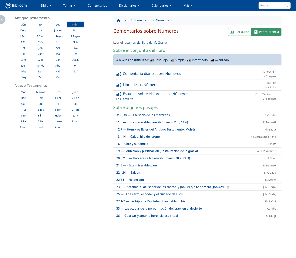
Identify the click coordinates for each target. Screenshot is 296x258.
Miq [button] (23, 71)
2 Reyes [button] (75, 36)
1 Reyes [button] (58, 36)
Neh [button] (75, 42)
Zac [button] (41, 77)
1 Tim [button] (58, 109)
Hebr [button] (58, 115)
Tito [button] (23, 115)
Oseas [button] (75, 59)
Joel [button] (23, 65)
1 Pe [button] (23, 121)
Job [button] (41, 48)
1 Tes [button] (23, 109)
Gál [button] (23, 104)
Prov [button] (75, 48)
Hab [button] (58, 71)
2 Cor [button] (75, 98)
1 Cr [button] (23, 42)
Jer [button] (75, 54)
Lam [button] (23, 59)
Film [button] (40, 115)
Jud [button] (41, 127)
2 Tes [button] (41, 109)
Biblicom (16, 6)
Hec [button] (23, 98)
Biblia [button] (44, 5)
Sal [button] (58, 48)
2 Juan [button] (75, 121)
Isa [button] (58, 54)
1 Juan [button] (58, 121)
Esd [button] (58, 42)
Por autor (239, 32)
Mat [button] (23, 92)
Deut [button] (23, 30)
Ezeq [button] (41, 59)
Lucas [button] (58, 92)
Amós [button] (40, 65)
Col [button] (75, 104)
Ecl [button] (23, 54)
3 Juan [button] (23, 127)
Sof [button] (75, 71)
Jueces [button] (58, 30)
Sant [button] (75, 115)
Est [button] (23, 48)
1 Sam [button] (23, 36)
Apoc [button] (58, 127)
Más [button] (186, 5)
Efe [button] (41, 104)
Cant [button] (40, 54)
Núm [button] (75, 24)
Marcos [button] (40, 92)
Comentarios (97, 5)
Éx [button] (40, 24)
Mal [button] (58, 77)
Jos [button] (40, 30)
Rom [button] (40, 98)
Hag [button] (23, 77)
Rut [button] (75, 30)
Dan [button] (58, 59)
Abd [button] (57, 65)
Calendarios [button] (160, 5)
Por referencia (266, 32)
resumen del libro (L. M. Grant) (145, 42)
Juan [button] (75, 92)
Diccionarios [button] (128, 5)
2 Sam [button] (40, 36)
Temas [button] (68, 5)
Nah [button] (40, 71)
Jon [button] (75, 65)
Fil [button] (58, 104)
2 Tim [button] (75, 109)
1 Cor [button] (58, 98)
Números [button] (163, 20)
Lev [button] (58, 24)
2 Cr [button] (40, 42)
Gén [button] (23, 24)
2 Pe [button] (40, 121)
